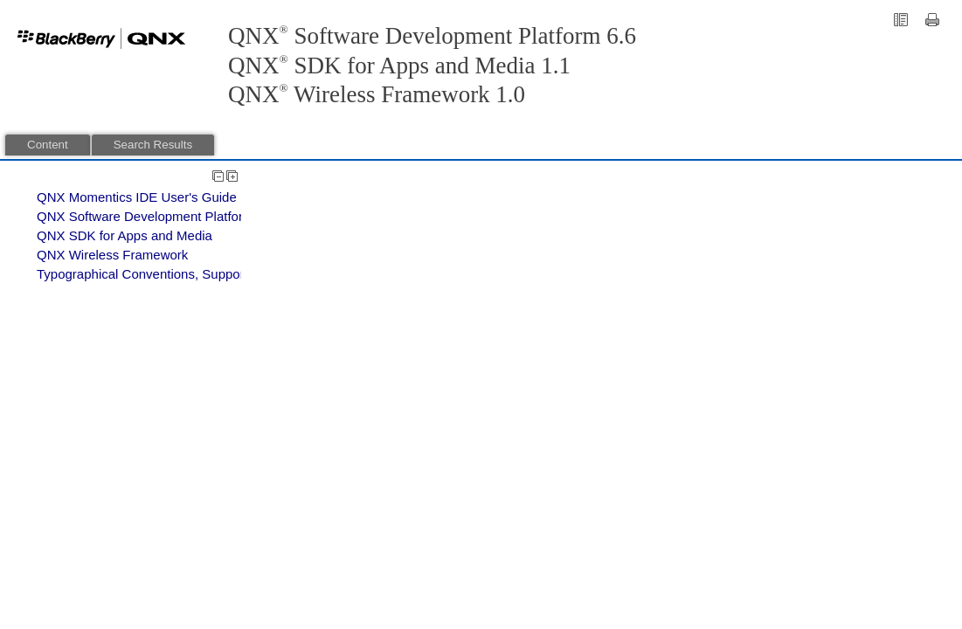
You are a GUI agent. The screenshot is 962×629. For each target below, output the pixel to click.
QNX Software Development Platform (145, 216)
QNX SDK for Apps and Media (124, 235)
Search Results (153, 144)
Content (47, 144)
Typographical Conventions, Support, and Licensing (186, 273)
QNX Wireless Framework (112, 254)
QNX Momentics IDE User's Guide (137, 197)
